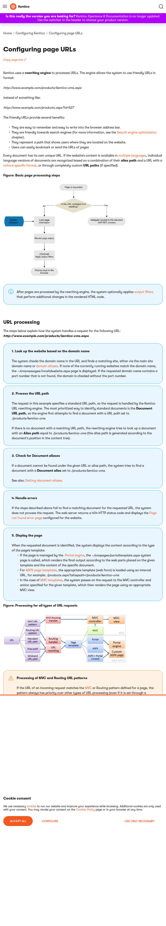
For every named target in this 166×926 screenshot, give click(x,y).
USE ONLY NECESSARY (139, 821)
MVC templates (51, 580)
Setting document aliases (44, 480)
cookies (31, 806)
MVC (88, 688)
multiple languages (132, 155)
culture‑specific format (19, 165)
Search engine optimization (137, 132)
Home (7, 33)
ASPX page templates (41, 570)
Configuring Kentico (30, 33)
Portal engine (74, 555)
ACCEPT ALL (18, 821)
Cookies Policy (85, 809)
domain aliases (47, 366)
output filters (143, 292)
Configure (50, 821)
